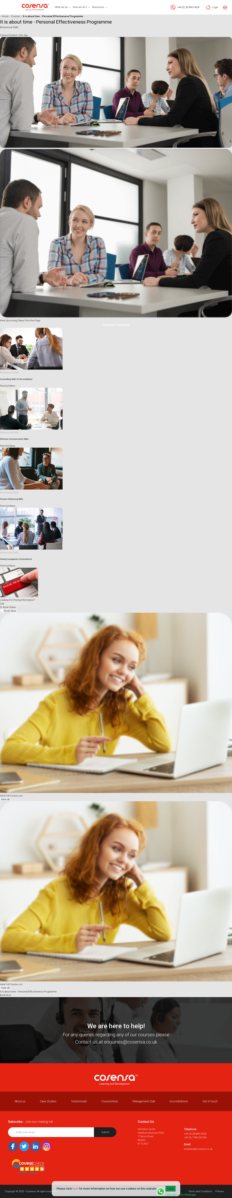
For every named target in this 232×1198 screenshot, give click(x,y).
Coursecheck (110, 1101)
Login (212, 7)
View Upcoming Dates (12, 320)
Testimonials (79, 1101)
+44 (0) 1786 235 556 (195, 1137)
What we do (62, 7)
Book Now (8, 610)
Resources (99, 7)
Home (4, 16)
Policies (219, 1191)
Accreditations (179, 1101)
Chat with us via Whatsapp (176, 1192)
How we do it (81, 7)
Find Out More (7, 385)
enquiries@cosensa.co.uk (130, 1042)
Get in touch (210, 1101)
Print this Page (32, 320)
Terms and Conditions (200, 1191)
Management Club (143, 1101)
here (75, 1188)
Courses (15, 16)
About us (20, 1101)
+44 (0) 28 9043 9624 (188, 7)
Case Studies (48, 1101)
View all (5, 799)
